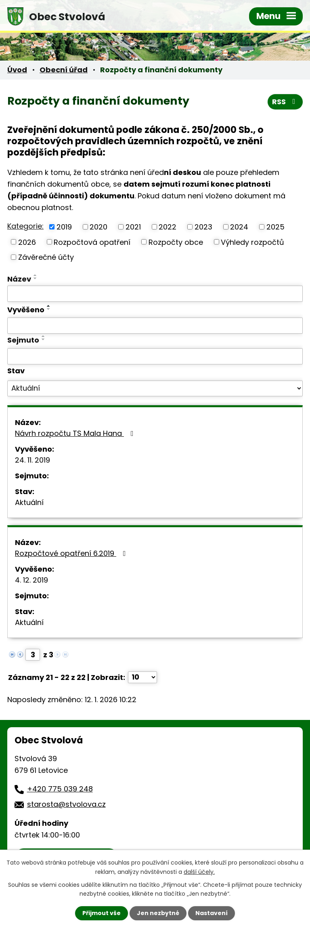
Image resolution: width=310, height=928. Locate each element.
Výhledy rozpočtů (252, 242)
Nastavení (211, 913)
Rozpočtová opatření (92, 242)
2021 (133, 227)
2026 (27, 242)
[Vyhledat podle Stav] (155, 389)
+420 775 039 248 (60, 789)
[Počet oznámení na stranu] (142, 677)
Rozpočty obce (176, 242)
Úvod (17, 70)
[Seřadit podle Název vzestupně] (35, 275)
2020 (98, 227)
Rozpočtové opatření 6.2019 (72, 553)
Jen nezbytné (158, 913)
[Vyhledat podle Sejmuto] (155, 356)
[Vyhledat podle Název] (155, 294)
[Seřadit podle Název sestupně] (35, 278)
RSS (285, 102)
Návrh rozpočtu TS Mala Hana (76, 433)
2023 (203, 227)
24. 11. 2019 (32, 460)
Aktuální (29, 502)
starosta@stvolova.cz (66, 804)
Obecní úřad (64, 70)
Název (19, 279)
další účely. (199, 871)
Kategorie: (25, 226)
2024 (239, 227)
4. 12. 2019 (31, 580)
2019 (64, 227)
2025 (275, 227)
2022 (167, 227)
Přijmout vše (101, 913)
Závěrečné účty (46, 257)
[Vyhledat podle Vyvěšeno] (155, 326)
